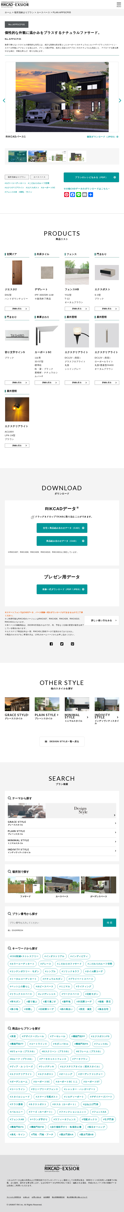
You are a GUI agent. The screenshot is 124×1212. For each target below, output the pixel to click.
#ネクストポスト (37, 1104)
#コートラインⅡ (38, 1044)
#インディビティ (79, 956)
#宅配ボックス (89, 1119)
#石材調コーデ (46, 1009)
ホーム (8, 12)
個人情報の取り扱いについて (77, 1197)
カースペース (43, 12)
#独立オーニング (96, 1127)
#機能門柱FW (37, 1127)
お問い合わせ (36, 1197)
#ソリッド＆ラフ (70, 971)
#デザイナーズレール (33, 1036)
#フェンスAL (101, 1044)
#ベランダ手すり (39, 1119)
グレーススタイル (61, 823)
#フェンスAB (11, 192)
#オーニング (65, 1074)
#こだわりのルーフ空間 (38, 183)
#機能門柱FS (17, 1127)
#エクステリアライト (14, 188)
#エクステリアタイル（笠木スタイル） (80, 1066)
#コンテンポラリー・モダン (24, 971)
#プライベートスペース (81, 979)
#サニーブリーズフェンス (44, 1089)
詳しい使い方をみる (101, 620)
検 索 (109, 922)
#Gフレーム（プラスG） (89, 1051)
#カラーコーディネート (15, 183)
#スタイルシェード (20, 1097)
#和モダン (15, 1001)
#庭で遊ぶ (32, 1001)
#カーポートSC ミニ (67, 1081)
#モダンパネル (61, 1044)
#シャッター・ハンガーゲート (79, 1089)
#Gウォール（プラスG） (23, 1051)
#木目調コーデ (84, 1001)
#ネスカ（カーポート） (64, 1104)
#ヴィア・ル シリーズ (21, 1066)
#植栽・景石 (104, 1001)
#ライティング (83, 986)
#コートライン (17, 1089)
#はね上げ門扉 (90, 1104)
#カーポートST (92, 1081)
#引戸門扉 (108, 1119)
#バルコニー (16, 1112)
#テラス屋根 (16, 1104)
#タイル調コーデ (94, 971)
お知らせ (26, 1197)
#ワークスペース (70, 994)
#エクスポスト (32, 188)
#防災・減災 (85, 1009)
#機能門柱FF (78, 1036)
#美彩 (13, 1036)
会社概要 (46, 1197)
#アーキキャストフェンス (53, 1059)
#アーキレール (58, 1036)
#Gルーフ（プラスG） (22, 1059)
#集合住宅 (103, 1009)
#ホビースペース (44, 986)
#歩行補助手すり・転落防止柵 (65, 1127)
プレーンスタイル (61, 832)
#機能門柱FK (81, 1044)
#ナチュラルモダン (53, 979)
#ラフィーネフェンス (65, 1119)
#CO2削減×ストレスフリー (24, 956)
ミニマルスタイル (61, 841)
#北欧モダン (91, 994)
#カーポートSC (48, 188)
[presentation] (4, 100)
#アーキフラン (80, 1059)
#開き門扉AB (87, 1134)
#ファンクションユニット (72, 1112)
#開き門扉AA (66, 1134)
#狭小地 (14, 1009)
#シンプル (50, 971)
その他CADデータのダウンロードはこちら (87, 188)
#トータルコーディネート (23, 979)
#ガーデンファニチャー (90, 1074)
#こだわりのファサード (69, 964)
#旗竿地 (66, 1001)
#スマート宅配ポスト (47, 1097)
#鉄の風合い (66, 1009)
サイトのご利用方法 (14, 1197)
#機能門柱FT (17, 1044)
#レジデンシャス (47, 994)
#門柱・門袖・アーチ (42, 1134)
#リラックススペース (21, 994)
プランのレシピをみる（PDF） (91, 177)
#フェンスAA (99, 1112)
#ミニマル (64, 986)
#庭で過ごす (49, 1001)
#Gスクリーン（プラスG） (56, 1051)
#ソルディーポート (74, 1097)
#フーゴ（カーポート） (41, 1112)
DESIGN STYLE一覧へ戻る (62, 741)
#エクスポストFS (100, 1036)
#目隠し (28, 1009)
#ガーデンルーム (19, 1081)
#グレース (45, 964)
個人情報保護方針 (58, 1197)
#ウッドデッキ (46, 1066)
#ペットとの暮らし (20, 986)
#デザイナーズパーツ (101, 1097)
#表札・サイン (25, 192)
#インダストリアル (54, 956)
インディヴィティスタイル (61, 851)
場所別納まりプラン (24, 12)
